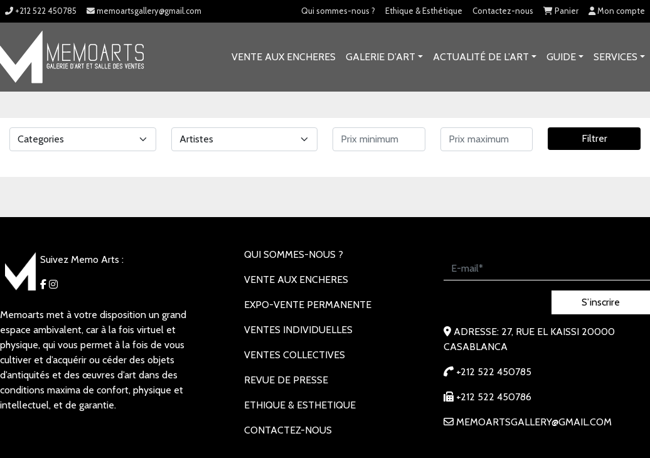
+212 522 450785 (41, 11)
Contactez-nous (502, 11)
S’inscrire (601, 302)
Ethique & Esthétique (423, 11)
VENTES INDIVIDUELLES (298, 330)
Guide (561, 57)
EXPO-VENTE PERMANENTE (307, 305)
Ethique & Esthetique (300, 405)
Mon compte (617, 11)
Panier (560, 11)
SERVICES (615, 57)
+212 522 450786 (487, 397)
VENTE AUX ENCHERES (284, 57)
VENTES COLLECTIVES (294, 355)
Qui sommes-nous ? (338, 11)
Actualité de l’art (481, 57)
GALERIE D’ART (380, 57)
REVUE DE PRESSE (286, 380)
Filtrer (594, 138)
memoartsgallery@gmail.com (144, 11)
